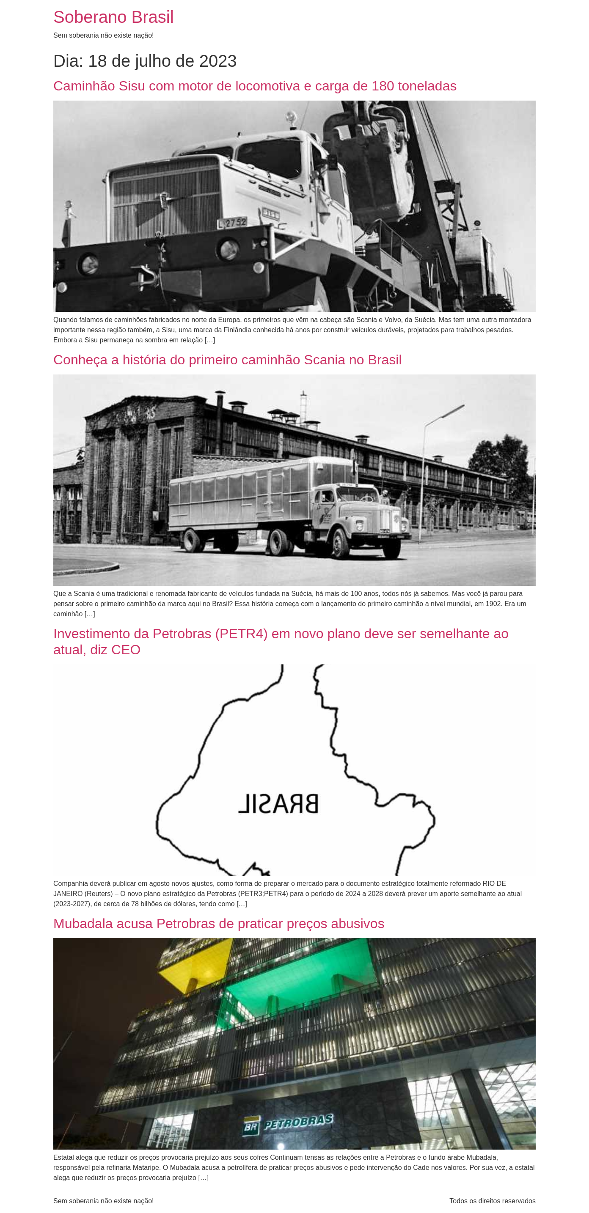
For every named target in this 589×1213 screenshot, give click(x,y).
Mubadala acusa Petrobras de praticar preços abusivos (219, 923)
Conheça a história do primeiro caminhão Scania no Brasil (227, 359)
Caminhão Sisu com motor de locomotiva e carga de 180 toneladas (255, 85)
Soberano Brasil (113, 17)
